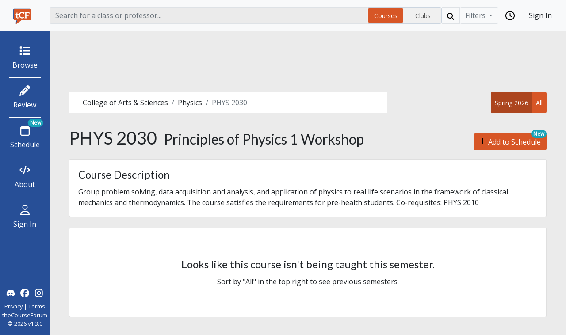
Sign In (540, 15)
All (539, 103)
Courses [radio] (386, 15)
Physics (190, 102)
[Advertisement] (308, 61)
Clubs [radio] (423, 15)
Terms (36, 306)
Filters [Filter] (476, 15)
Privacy (13, 306)
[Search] (208, 15)
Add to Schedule (510, 142)
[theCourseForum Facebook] (24, 292)
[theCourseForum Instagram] (38, 292)
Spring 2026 (511, 103)
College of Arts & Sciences (125, 102)
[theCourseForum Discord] (10, 292)
